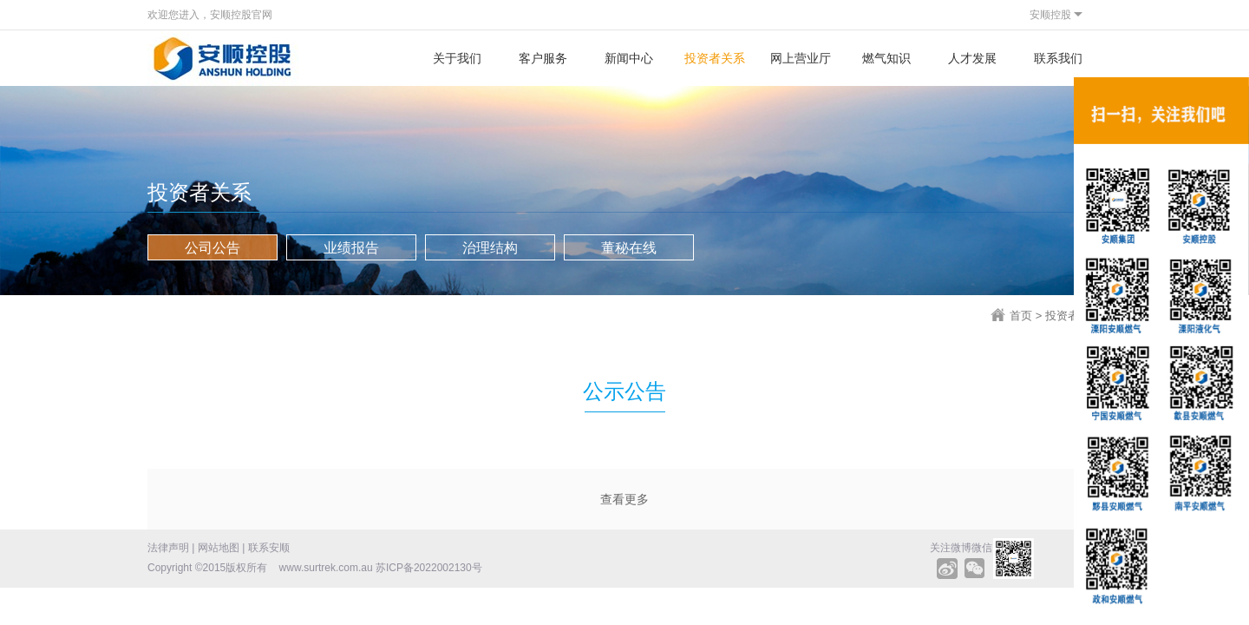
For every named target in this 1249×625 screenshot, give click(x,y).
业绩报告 (351, 247)
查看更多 (624, 499)
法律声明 (168, 548)
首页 (1021, 315)
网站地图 (218, 548)
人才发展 (972, 58)
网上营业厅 (800, 58)
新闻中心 (629, 58)
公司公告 (212, 247)
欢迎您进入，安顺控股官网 (209, 15)
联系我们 (1058, 58)
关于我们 (457, 58)
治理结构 (490, 247)
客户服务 (543, 58)
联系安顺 (269, 548)
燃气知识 (886, 58)
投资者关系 (714, 58)
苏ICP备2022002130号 (429, 568)
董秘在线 (629, 247)
